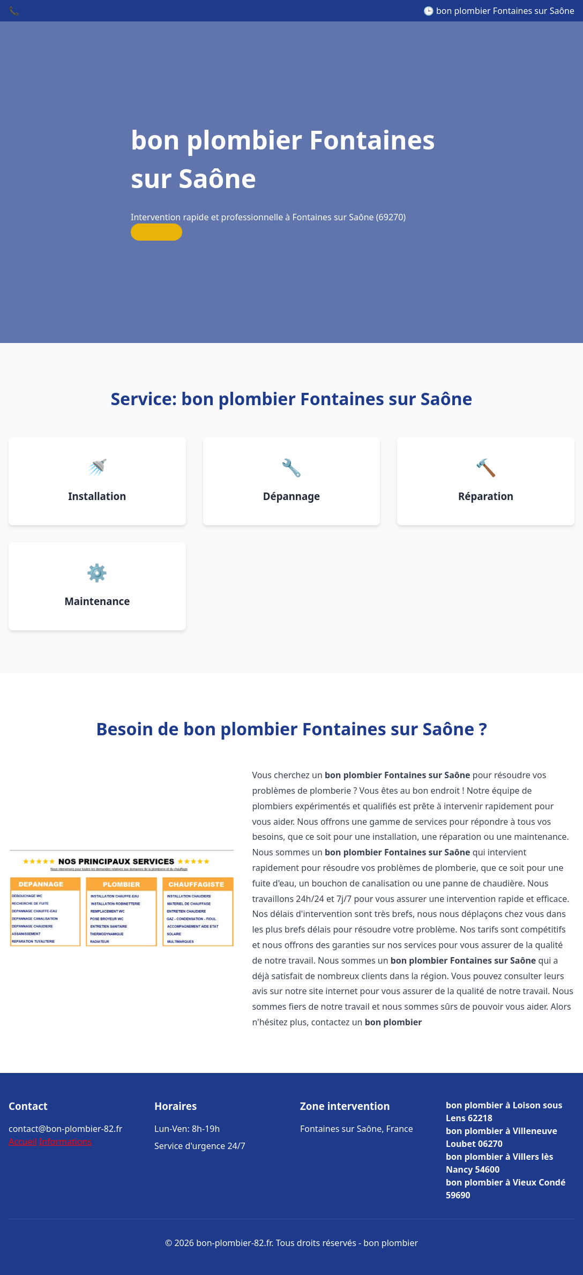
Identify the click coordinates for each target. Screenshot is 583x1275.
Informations (65, 1141)
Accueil (23, 1141)
